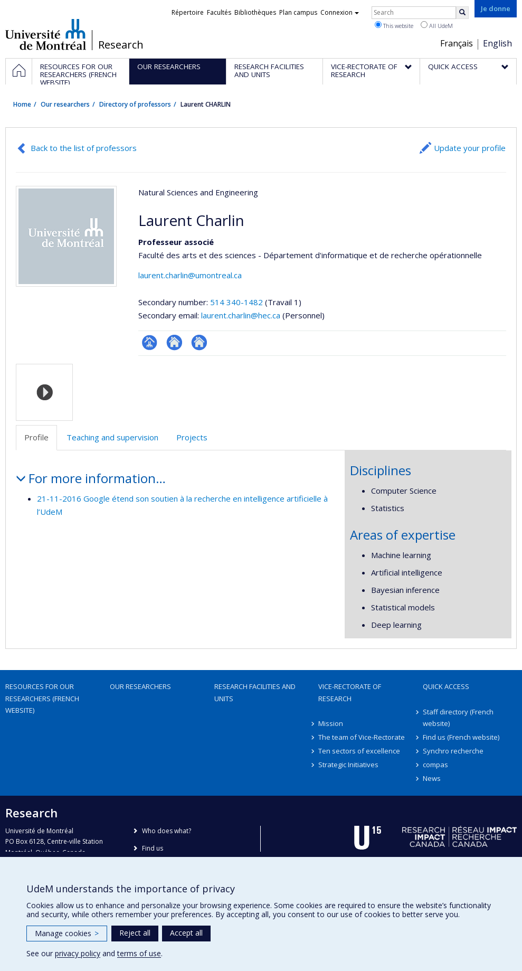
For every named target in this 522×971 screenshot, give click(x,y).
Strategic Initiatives (348, 764)
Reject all (134, 933)
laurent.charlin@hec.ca (240, 315)
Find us (152, 848)
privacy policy (77, 953)
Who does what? (166, 830)
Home (22, 104)
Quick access (446, 686)
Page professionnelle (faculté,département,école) (149, 342)
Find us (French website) (461, 737)
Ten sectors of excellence (359, 751)
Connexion (339, 12)
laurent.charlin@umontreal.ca (190, 275)
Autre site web (199, 342)
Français (456, 43)
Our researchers (65, 104)
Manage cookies (67, 933)
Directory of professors (135, 104)
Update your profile (470, 148)
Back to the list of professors (84, 148)
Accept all (186, 933)
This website (394, 25)
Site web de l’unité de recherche (174, 342)
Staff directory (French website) (458, 717)
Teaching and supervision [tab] (112, 437)
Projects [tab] (191, 437)
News (432, 778)
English (497, 43)
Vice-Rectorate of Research (349, 692)
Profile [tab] (36, 437)
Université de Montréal (45, 34)
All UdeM (437, 25)
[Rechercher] (462, 12)
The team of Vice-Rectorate (361, 737)
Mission (330, 723)
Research (121, 45)
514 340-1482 (237, 302)
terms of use (139, 953)
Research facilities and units (255, 692)
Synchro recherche (453, 751)
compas (435, 764)
